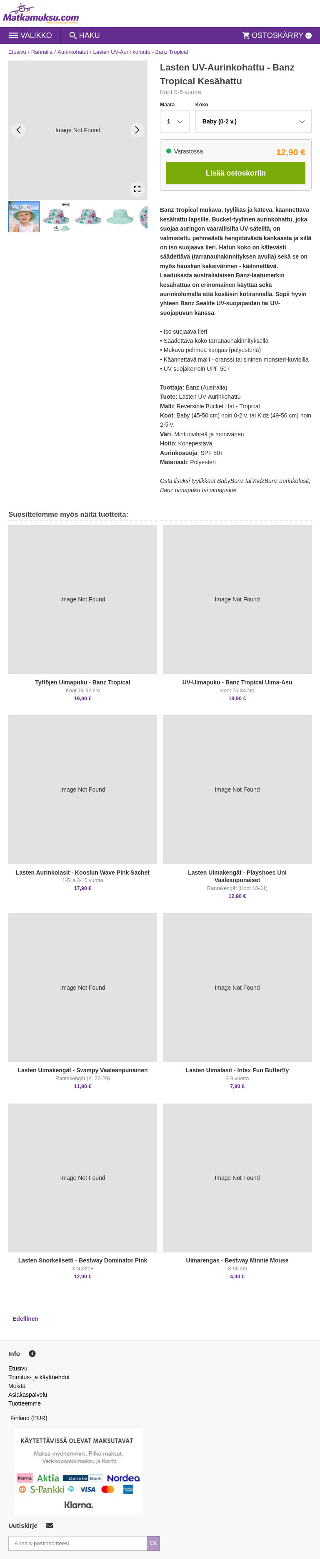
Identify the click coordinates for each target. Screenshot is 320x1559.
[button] (24, 216)
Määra (167, 105)
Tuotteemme (24, 1403)
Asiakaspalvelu (27, 1394)
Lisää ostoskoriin (236, 173)
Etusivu (17, 52)
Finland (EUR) (29, 1418)
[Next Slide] (137, 130)
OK (153, 1543)
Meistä (16, 1386)
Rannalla (41, 52)
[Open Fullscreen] (137, 189)
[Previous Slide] (18, 130)
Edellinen (25, 1318)
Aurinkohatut (73, 52)
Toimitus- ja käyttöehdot (39, 1377)
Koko (201, 105)
